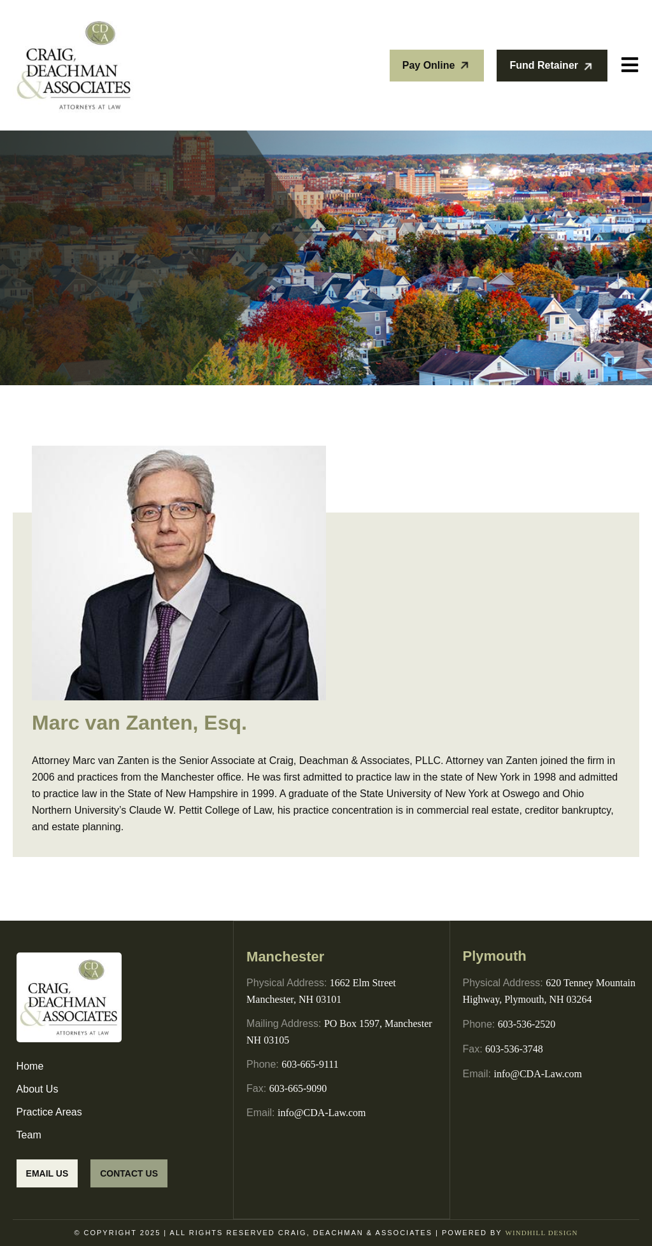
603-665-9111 (309, 1063)
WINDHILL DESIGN (541, 1232)
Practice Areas (49, 1112)
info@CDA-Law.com (322, 1112)
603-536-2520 (527, 1024)
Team (29, 1134)
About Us (38, 1089)
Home (30, 1066)
